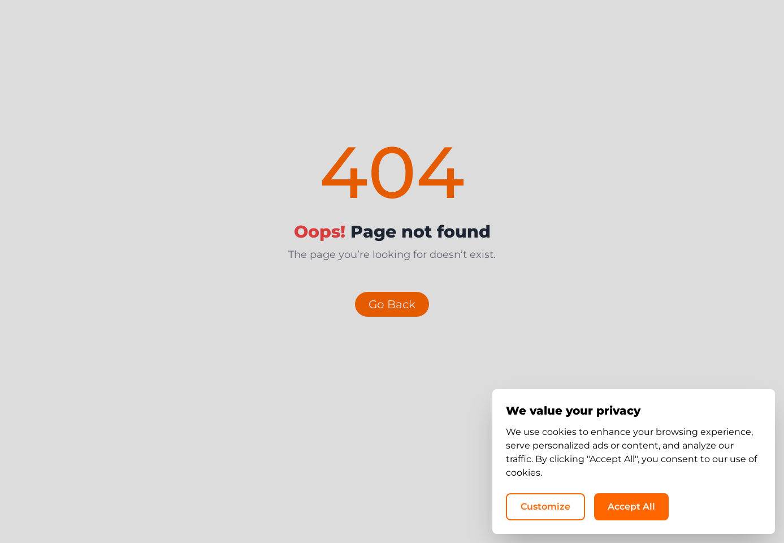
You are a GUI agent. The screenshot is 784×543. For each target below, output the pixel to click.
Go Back (392, 304)
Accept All (631, 506)
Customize (545, 506)
